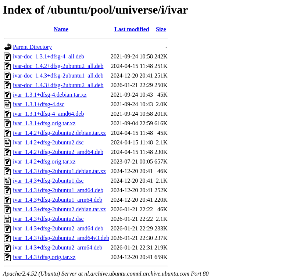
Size (161, 29)
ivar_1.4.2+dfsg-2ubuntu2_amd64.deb (58, 152)
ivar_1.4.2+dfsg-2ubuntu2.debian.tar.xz (59, 133)
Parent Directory (32, 47)
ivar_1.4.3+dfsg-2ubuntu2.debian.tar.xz (59, 209)
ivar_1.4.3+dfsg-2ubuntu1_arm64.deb (57, 200)
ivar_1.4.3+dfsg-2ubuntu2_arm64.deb (57, 247)
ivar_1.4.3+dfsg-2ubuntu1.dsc (48, 180)
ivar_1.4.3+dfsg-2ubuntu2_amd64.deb (58, 228)
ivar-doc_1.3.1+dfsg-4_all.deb (48, 56)
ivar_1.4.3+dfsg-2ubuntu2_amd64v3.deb (61, 238)
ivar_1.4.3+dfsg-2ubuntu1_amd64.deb (58, 190)
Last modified (131, 29)
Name (61, 29)
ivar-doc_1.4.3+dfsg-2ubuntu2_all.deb (58, 85)
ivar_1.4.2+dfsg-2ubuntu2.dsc (48, 142)
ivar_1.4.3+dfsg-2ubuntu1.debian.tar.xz (59, 171)
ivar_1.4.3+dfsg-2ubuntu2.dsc (48, 219)
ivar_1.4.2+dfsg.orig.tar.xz (44, 161)
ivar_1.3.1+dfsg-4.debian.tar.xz (50, 94)
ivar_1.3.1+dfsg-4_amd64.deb (48, 114)
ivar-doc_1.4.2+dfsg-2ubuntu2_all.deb (58, 66)
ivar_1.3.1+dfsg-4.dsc (38, 104)
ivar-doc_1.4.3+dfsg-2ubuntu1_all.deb (58, 75)
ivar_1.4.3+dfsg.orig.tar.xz (44, 257)
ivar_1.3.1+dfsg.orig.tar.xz (44, 123)
